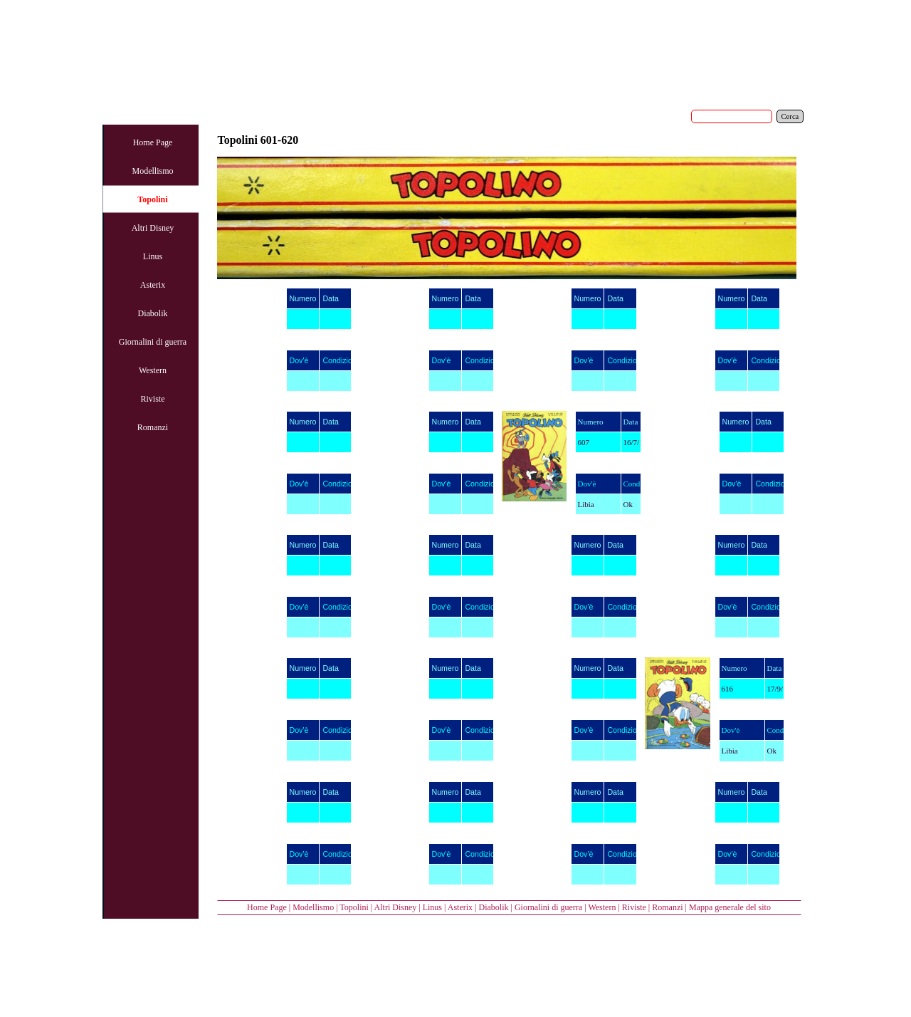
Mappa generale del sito (730, 907)
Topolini (354, 907)
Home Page (267, 907)
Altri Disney (395, 907)
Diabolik (493, 907)
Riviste (634, 907)
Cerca (790, 116)
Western (602, 907)
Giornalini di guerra (548, 907)
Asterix (460, 907)
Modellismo (313, 907)
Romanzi (667, 907)
